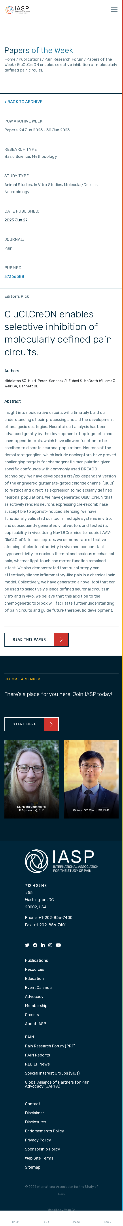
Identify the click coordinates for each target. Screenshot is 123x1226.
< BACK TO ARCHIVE (23, 101)
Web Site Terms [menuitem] (39, 1158)
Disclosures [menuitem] (35, 1122)
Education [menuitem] (34, 979)
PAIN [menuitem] (29, 1037)
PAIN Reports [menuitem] (37, 1055)
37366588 (14, 276)
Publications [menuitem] (36, 960)
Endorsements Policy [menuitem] (44, 1131)
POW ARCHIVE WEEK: (23, 121)
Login (107, 1218)
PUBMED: (13, 267)
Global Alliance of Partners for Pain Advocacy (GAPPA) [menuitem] (57, 1084)
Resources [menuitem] (34, 970)
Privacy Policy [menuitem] (38, 1140)
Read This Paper (29, 639)
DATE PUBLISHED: (21, 211)
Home (15, 1218)
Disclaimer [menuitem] (34, 1113)
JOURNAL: (14, 239)
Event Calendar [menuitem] (39, 988)
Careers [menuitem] (32, 1015)
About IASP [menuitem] (35, 1024)
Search (76, 1218)
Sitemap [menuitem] (33, 1167)
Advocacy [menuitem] (34, 997)
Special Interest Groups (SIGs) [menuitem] (52, 1073)
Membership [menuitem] (36, 1006)
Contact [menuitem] (32, 1104)
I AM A (46, 1218)
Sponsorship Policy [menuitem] (42, 1149)
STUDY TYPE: (17, 176)
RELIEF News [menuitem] (37, 1064)
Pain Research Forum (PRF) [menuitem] (50, 1046)
